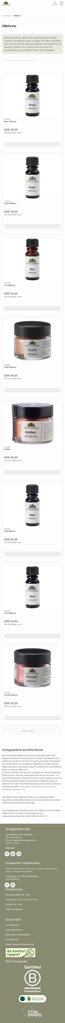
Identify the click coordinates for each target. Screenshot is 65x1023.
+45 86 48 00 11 (15, 837)
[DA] (6, 3)
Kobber (7, 449)
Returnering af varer (13, 930)
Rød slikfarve (10, 531)
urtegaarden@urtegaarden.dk (24, 840)
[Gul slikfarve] (32, 259)
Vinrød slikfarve (11, 695)
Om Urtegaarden (12, 925)
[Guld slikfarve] (32, 341)
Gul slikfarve (9, 285)
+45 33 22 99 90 (12, 879)
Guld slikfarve (10, 367)
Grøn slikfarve (10, 203)
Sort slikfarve (10, 613)
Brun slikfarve (10, 121)
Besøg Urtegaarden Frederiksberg (19, 944)
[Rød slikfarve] (32, 505)
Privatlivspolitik (11, 939)
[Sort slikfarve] (32, 587)
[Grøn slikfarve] (32, 178)
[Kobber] (32, 423)
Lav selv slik (6, 16)
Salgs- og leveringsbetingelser (17, 935)
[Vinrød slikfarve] (32, 669)
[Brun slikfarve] (32, 96)
